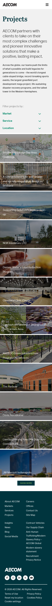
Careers (30, 501)
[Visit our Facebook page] (7, 577)
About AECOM (12, 501)
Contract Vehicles (35, 522)
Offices (29, 505)
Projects (9, 514)
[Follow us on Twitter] (25, 577)
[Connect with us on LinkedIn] (19, 577)
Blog (7, 531)
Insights (9, 522)
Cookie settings (13, 601)
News (7, 527)
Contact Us (32, 510)
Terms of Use (11, 593)
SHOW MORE (26, 483)
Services (9, 510)
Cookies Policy (34, 597)
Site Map (30, 514)
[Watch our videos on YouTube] (31, 577)
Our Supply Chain (35, 527)
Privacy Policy (34, 593)
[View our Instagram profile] (13, 577)
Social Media (11, 536)
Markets (9, 505)
